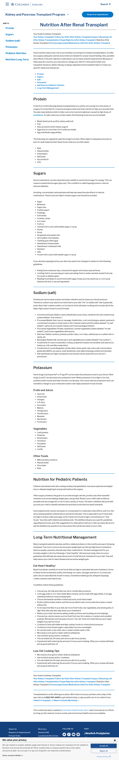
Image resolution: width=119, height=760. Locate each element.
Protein (10, 28)
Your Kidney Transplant (43, 37)
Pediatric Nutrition (16, 53)
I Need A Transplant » (42, 700)
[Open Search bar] (105, 4)
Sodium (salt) (13, 40)
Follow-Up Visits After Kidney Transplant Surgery (76, 37)
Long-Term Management (48, 88)
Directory (42, 729)
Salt (39, 80)
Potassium (11, 47)
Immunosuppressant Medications (64, 43)
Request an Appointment (97, 14)
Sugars (10, 34)
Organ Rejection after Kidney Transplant (78, 40)
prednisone (38, 115)
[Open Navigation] (7, 4)
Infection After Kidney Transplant (95, 43)
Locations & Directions (48, 736)
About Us (13, 729)
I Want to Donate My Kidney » (66, 700)
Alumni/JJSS (43, 732)
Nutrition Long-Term (17, 59)
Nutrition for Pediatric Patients (50, 85)
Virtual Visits (14, 736)
